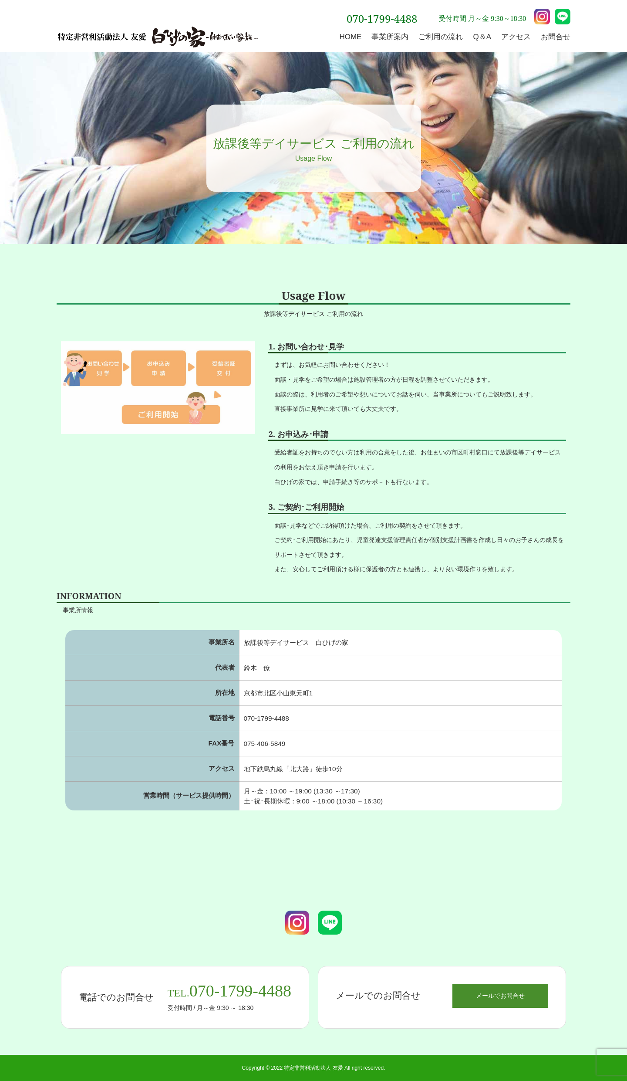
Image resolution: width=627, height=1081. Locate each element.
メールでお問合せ (500, 995)
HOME (350, 37)
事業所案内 (389, 37)
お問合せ (555, 37)
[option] (158, 387)
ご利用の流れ (440, 37)
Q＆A (482, 37)
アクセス (516, 37)
